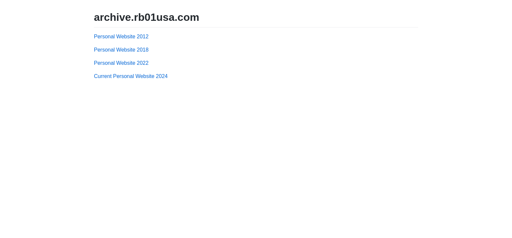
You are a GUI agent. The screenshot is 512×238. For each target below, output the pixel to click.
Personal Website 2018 (121, 50)
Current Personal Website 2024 (131, 76)
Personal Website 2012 (121, 36)
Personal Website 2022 (121, 63)
